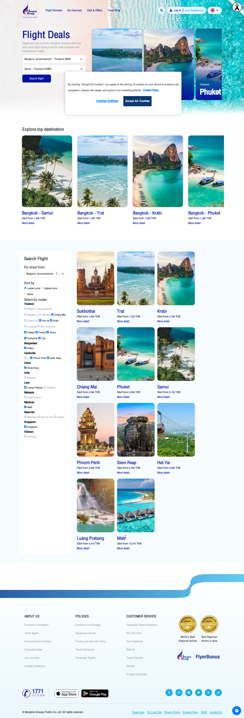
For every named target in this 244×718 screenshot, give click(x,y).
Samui (51, 332)
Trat (41, 338)
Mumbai (29, 378)
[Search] (161, 10)
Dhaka (29, 348)
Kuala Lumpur (32, 397)
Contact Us (216, 712)
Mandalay (30, 417)
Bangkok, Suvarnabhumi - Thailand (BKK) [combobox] (47, 59)
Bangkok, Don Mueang (37, 315)
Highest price (49, 288)
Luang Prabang (33, 387)
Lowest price (32, 288)
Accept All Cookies (137, 101)
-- (26, 358)
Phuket (40, 332)
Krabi (54, 320)
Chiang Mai (58, 315)
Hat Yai (44, 320)
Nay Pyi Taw (45, 417)
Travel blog (138, 712)
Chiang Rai (31, 320)
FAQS (204, 712)
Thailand (204, 84)
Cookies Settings (107, 100)
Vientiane (49, 387)
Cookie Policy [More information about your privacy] (150, 90)
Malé (28, 407)
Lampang (30, 326)
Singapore (30, 427)
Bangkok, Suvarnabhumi (38, 309)
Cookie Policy (190, 712)
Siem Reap (54, 358)
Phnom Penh (38, 358)
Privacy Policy (172, 712)
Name (28, 294)
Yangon (59, 417)
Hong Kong (31, 368)
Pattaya (29, 332)
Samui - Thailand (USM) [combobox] (37, 69)
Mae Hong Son (46, 326)
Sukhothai (30, 338)
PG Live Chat (154, 712)
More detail (28, 223)
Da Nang (30, 437)
